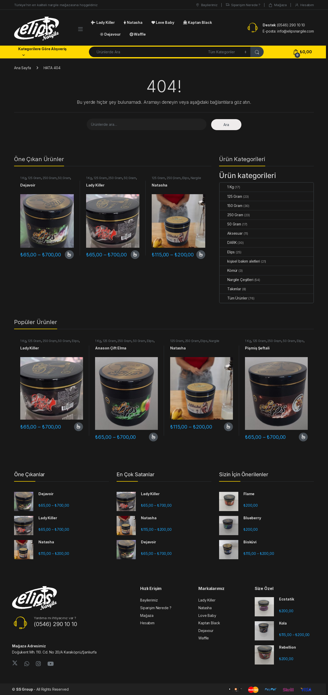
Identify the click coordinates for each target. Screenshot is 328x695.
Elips (185, 178)
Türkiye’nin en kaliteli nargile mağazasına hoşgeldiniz (55, 5)
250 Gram (50, 178)
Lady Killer (103, 22)
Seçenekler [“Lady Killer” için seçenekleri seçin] (135, 254)
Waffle (138, 34)
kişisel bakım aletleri (240, 261)
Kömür (229, 270)
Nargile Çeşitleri (236, 279)
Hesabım (304, 5)
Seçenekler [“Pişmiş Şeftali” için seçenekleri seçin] (303, 437)
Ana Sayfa (22, 68)
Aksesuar (231, 233)
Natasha (133, 22)
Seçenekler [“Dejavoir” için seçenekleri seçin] (69, 254)
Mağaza (277, 5)
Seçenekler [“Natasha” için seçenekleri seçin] (200, 254)
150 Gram (231, 205)
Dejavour (110, 34)
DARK (228, 242)
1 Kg (23, 178)
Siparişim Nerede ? (242, 5)
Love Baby (162, 22)
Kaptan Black (197, 22)
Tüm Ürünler (233, 298)
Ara (226, 124)
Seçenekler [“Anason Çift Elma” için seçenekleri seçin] (153, 437)
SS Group (24, 689)
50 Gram (64, 178)
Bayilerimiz (207, 5)
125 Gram (34, 178)
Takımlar (230, 289)
